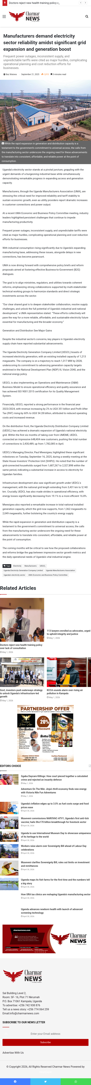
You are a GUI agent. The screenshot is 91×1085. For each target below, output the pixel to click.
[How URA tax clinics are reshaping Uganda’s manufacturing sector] (9, 899)
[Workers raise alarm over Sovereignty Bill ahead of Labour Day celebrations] (9, 851)
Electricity (17, 566)
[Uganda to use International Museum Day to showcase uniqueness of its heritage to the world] (9, 836)
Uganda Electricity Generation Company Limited (23, 570)
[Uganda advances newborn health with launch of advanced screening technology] (9, 912)
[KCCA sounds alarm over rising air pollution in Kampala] (69, 672)
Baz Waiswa (11, 74)
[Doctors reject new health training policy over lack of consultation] (22, 620)
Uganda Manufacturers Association (60, 570)
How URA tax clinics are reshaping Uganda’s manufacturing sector (55, 894)
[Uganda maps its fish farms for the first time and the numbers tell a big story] (9, 884)
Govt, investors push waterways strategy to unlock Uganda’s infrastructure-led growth (21, 693)
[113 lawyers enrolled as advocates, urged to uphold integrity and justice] (69, 612)
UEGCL (43, 566)
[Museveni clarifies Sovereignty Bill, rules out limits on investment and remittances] (9, 868)
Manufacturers (31, 566)
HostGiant (45, 1072)
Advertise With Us (13, 1052)
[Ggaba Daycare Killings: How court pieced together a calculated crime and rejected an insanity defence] (9, 779)
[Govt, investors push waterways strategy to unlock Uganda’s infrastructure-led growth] (22, 672)
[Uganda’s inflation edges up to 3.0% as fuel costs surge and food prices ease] (9, 808)
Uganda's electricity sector (14, 575)
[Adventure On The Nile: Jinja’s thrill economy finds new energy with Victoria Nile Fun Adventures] (9, 793)
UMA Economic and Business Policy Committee (47, 575)
